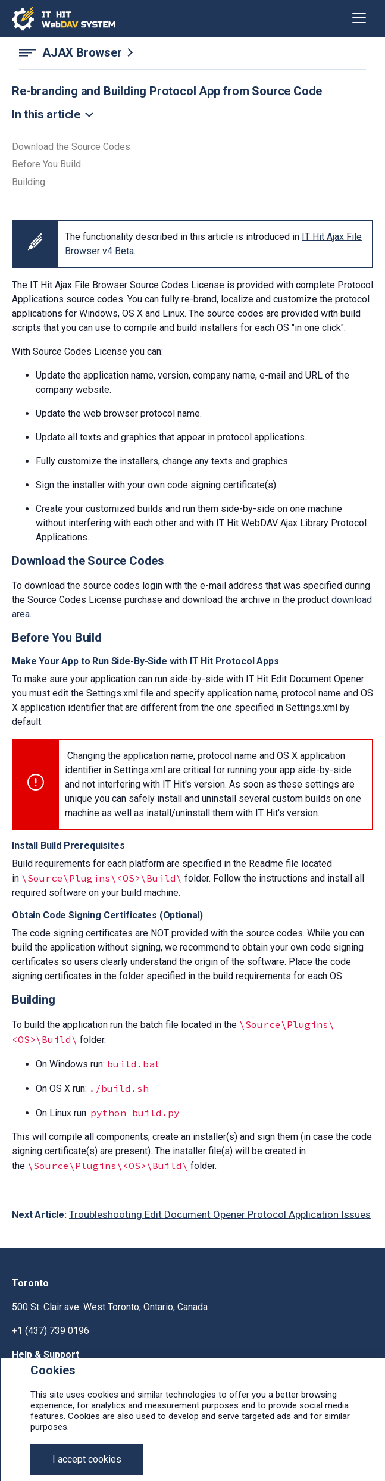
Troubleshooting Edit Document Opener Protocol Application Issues (220, 1214)
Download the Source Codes (71, 147)
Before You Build (46, 164)
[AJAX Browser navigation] (192, 52)
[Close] (86, 1459)
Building (28, 182)
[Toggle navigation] (359, 18)
